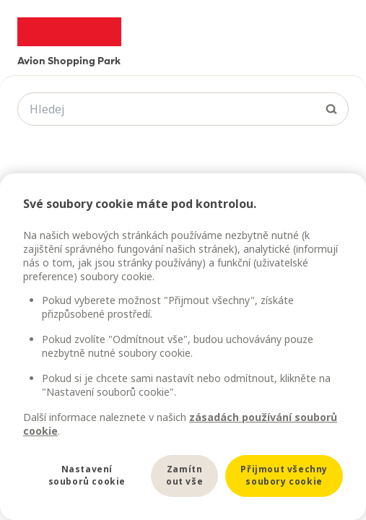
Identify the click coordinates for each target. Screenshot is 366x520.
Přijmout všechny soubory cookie (284, 475)
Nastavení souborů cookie (87, 475)
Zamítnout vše (184, 475)
